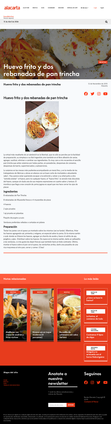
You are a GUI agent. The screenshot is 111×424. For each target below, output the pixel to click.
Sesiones (61, 8)
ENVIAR (71, 405)
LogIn (95, 8)
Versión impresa (8, 18)
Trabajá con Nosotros (11, 385)
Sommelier (51, 8)
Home (5, 380)
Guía (42, 8)
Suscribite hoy (8, 16)
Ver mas (84, 8)
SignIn (102, 8)
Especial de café (72, 8)
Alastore (26, 8)
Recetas (35, 8)
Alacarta (104, 86)
